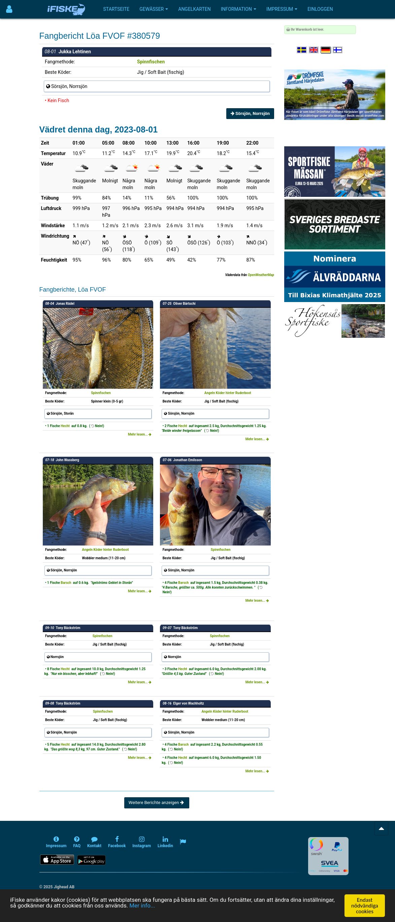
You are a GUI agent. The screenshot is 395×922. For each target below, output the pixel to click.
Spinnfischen (151, 61)
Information (238, 9)
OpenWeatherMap (261, 275)
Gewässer (153, 9)
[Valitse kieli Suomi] (338, 50)
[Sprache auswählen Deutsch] (326, 50)
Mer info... (143, 905)
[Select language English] (314, 50)
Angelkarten (194, 9)
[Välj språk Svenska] (302, 50)
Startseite (116, 9)
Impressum (281, 9)
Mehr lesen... (140, 434)
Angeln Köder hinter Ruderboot (227, 393)
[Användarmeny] (9, 9)
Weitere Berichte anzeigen (157, 802)
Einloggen (320, 9)
